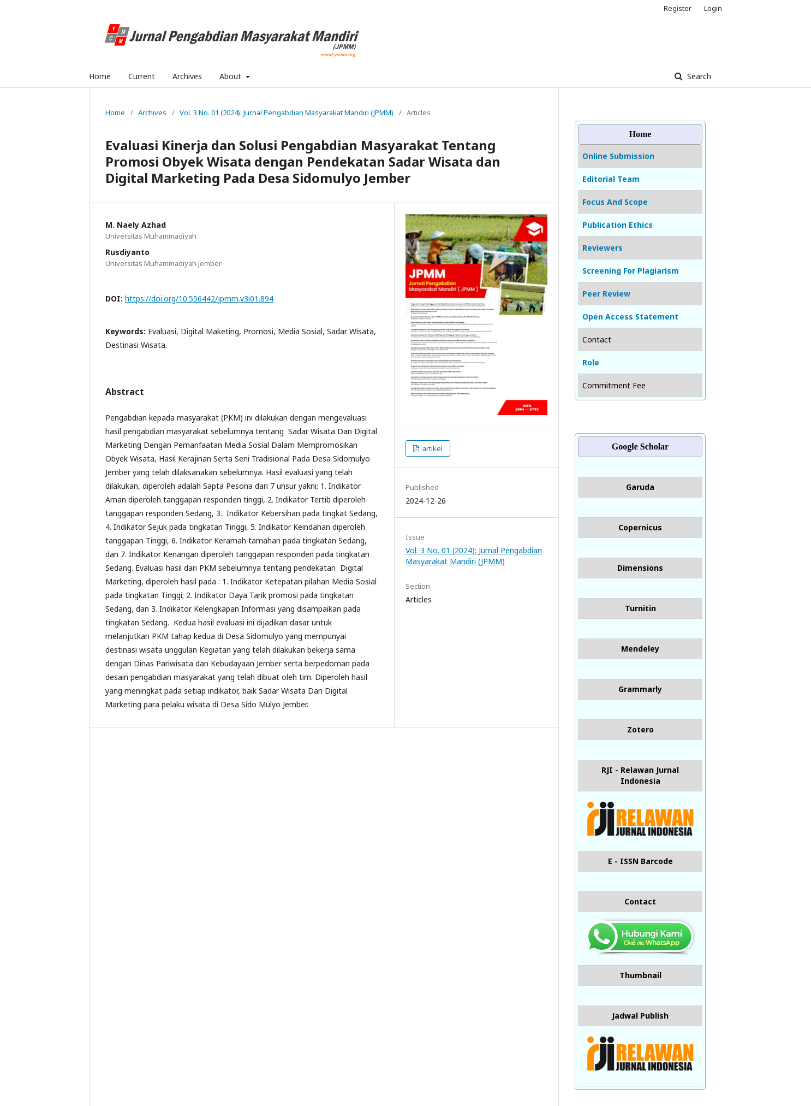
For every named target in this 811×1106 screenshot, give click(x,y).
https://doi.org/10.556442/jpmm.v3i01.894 (199, 298)
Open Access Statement (630, 316)
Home (100, 76)
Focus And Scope (615, 202)
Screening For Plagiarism (630, 270)
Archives (187, 76)
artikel (432, 448)
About (231, 76)
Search (698, 76)
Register (677, 8)
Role (590, 362)
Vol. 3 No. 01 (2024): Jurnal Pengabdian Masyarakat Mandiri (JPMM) (286, 112)
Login (713, 8)
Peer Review (606, 293)
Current (141, 76)
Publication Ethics (617, 225)
